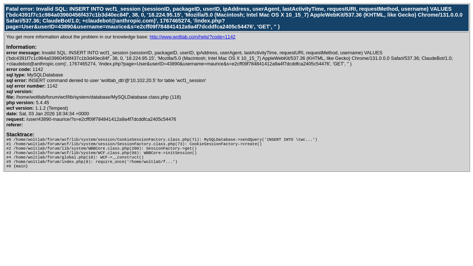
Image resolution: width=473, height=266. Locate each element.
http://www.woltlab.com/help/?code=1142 (192, 37)
